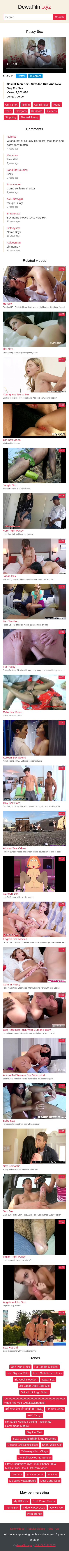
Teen (8, 111)
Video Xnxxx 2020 (34, 1507)
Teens (56, 104)
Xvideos (51, 111)
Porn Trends (34, 1513)
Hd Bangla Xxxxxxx (46, 1366)
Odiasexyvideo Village (34, 1451)
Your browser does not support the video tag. (34, 55)
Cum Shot (11, 104)
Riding (26, 104)
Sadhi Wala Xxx (51, 1444)
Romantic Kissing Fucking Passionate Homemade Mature (28, 1423)
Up (57, 1528)
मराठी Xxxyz (34, 1415)
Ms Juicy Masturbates (22, 1480)
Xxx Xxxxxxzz (34, 1474)
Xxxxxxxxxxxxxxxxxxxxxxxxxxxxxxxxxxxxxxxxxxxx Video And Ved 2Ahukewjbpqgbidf (34, 1400)
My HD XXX (21, 1501)
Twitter (21, 75)
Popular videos (36, 1528)
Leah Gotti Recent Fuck (47, 1373)
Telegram (35, 75)
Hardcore (37, 111)
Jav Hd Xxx (56, 1507)
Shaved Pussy (29, 117)
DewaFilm (34, 7)
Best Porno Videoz (44, 1501)
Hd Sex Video (55, 1408)
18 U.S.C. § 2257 (45, 1545)
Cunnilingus (41, 104)
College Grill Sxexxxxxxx (23, 1444)
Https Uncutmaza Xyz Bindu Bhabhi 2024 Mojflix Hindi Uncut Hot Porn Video (30, 1466)
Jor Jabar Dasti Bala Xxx (34, 1385)
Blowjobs (21, 111)
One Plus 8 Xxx (20, 1366)
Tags (50, 1528)
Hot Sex (52, 1474)
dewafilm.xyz (24, 1545)
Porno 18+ (12, 1507)
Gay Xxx (17, 1474)
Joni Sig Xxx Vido (17, 1373)
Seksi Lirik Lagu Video (34, 1392)
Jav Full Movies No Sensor (34, 1457)
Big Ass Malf (34, 1432)
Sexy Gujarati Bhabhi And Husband (34, 1438)
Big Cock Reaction (25, 1379)
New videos (17, 1528)
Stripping (10, 117)
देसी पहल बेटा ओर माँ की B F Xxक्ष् (23, 1408)
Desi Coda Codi (50, 1480)
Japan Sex (48, 1379)
